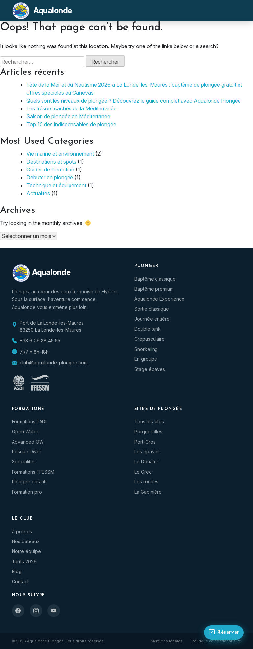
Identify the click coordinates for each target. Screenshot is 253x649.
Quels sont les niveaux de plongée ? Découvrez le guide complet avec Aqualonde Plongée (133, 100)
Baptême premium (154, 289)
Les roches (146, 481)
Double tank (147, 329)
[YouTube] (53, 610)
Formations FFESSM (33, 472)
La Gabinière (148, 492)
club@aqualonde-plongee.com (54, 362)
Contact (20, 581)
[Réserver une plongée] (222, 631)
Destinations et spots (51, 161)
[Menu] (233, 10)
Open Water (25, 431)
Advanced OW (28, 442)
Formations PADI (29, 421)
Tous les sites (149, 421)
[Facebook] (18, 610)
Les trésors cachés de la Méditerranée (71, 108)
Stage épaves (149, 369)
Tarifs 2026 (24, 561)
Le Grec (143, 472)
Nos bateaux (26, 541)
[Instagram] (36, 610)
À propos (22, 531)
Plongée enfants (30, 481)
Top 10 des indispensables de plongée (71, 124)
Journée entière (152, 319)
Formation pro (27, 492)
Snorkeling (146, 349)
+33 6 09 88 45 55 (40, 340)
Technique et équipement (56, 185)
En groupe (145, 359)
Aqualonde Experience (159, 299)
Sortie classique (151, 309)
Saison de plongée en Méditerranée (68, 116)
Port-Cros (144, 442)
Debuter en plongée (49, 177)
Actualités (38, 193)
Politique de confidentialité (216, 641)
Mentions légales (167, 641)
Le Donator (146, 461)
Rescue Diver (26, 451)
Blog (17, 571)
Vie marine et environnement (60, 153)
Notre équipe (26, 551)
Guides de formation (50, 169)
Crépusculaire (149, 339)
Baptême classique (155, 279)
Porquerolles (148, 431)
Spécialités (24, 461)
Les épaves (147, 451)
